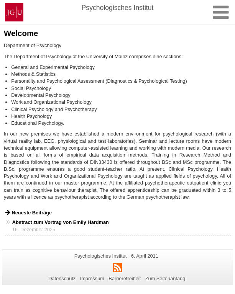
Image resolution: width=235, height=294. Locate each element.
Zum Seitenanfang (165, 278)
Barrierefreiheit (124, 278)
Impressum (92, 278)
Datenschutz (62, 278)
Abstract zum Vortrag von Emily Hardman (60, 222)
